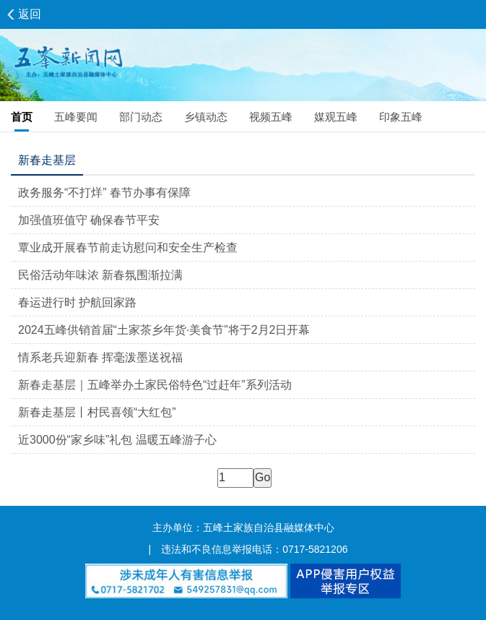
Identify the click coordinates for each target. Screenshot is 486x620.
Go (262, 477)
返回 (29, 14)
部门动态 (140, 117)
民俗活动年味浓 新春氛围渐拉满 (100, 275)
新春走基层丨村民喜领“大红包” (97, 412)
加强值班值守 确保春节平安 (89, 220)
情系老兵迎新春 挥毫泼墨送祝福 (100, 357)
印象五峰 (400, 117)
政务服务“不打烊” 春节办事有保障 (104, 192)
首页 (21, 117)
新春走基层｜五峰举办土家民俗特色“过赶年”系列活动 (155, 385)
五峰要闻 (75, 117)
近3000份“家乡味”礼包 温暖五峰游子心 (117, 440)
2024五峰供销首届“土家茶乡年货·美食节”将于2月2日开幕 (164, 330)
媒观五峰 (335, 117)
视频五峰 (270, 117)
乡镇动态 (205, 117)
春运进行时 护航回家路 (77, 302)
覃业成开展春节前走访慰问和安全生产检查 (128, 247)
